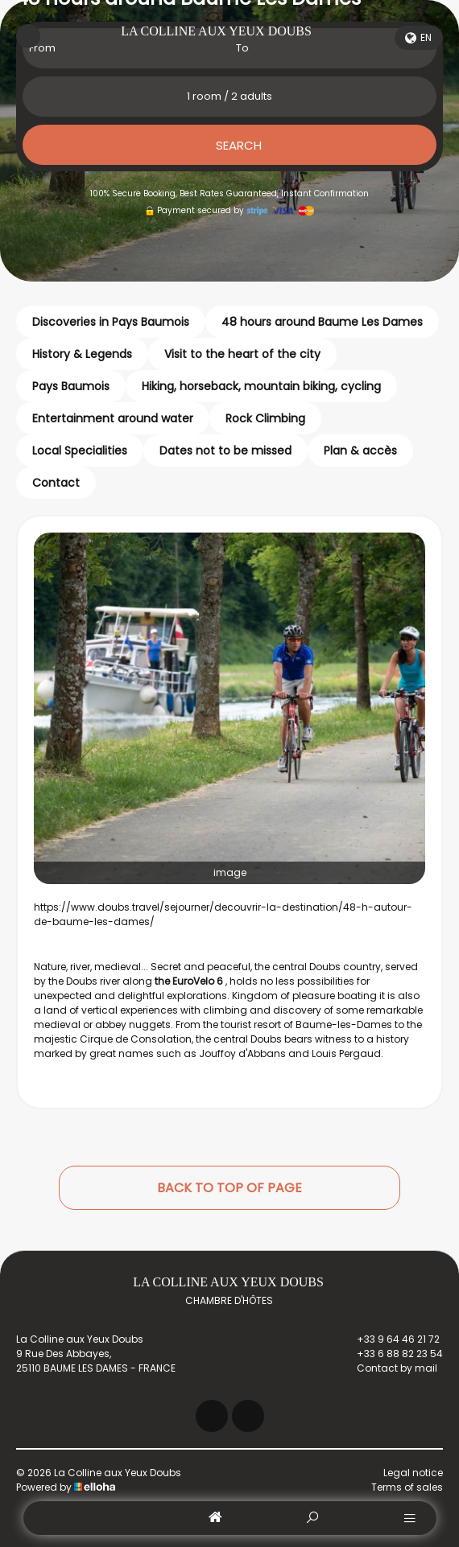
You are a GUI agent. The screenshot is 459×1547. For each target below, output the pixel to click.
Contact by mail (387, 1368)
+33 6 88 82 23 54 (390, 1354)
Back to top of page (229, 1188)
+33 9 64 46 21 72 (389, 1339)
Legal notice (413, 1472)
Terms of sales (407, 1487)
